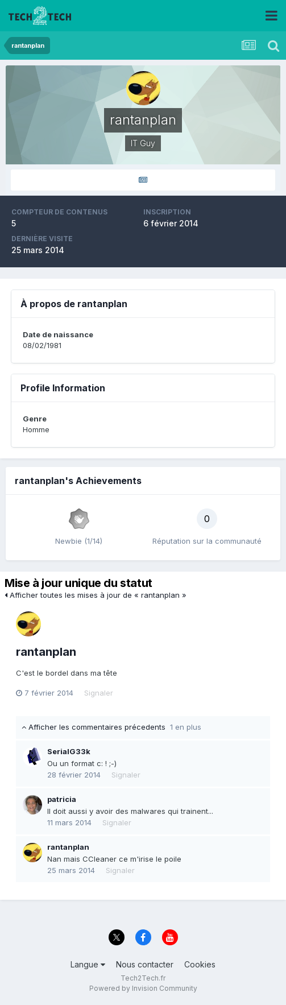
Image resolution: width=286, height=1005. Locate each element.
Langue (88, 964)
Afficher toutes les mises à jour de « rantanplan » (95, 594)
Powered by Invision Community (143, 988)
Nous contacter (144, 964)
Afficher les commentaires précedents (111, 726)
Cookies (199, 964)
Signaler (98, 692)
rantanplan (46, 652)
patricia (61, 799)
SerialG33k (68, 751)
